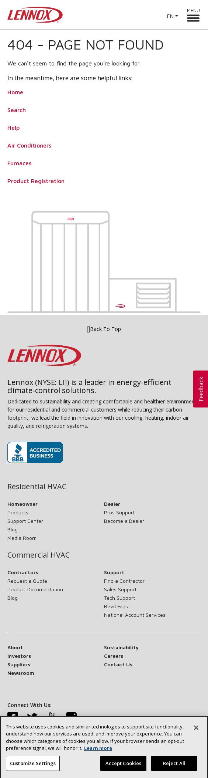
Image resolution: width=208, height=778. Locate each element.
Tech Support (119, 598)
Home (15, 92)
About (15, 647)
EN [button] (170, 16)
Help (13, 127)
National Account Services (135, 615)
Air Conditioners (29, 145)
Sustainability (121, 647)
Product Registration (36, 180)
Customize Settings (33, 767)
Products (17, 512)
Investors (19, 656)
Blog (12, 529)
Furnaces (19, 163)
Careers (113, 656)
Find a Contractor (124, 581)
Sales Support (120, 589)
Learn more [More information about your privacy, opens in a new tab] (98, 752)
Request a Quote (27, 581)
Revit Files (116, 606)
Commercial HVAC (38, 555)
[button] (200, 389)
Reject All (174, 767)
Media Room (22, 538)
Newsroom (20, 673)
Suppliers (18, 664)
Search (16, 109)
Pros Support (119, 512)
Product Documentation (35, 589)
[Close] (196, 732)
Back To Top (104, 329)
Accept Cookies (123, 767)
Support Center (25, 521)
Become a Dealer (124, 521)
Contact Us (118, 664)
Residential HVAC (36, 487)
